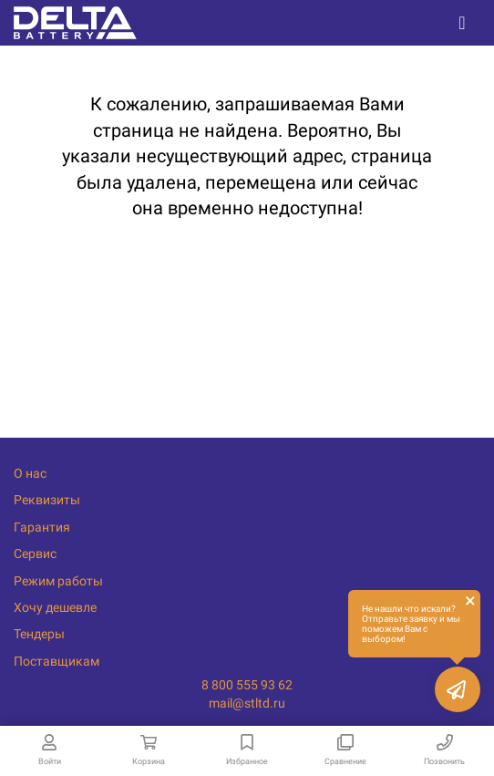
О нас (30, 473)
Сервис (35, 553)
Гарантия (42, 527)
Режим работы (58, 581)
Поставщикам (56, 661)
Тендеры (39, 633)
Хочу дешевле (55, 607)
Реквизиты (47, 499)
